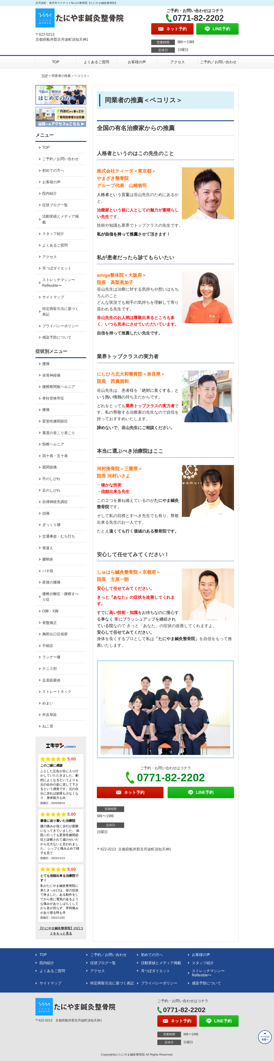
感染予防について (56, 337)
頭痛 (46, 513)
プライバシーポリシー (60, 326)
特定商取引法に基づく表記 (60, 312)
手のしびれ (51, 479)
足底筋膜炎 (51, 680)
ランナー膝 (51, 657)
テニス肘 (49, 669)
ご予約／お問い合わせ (218, 62)
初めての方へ (53, 170)
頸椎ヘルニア (53, 444)
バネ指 (47, 571)
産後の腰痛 (51, 582)
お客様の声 (137, 62)
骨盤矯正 (49, 623)
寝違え (47, 548)
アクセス (177, 62)
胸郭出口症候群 (55, 634)
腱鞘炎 (47, 559)
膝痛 (46, 410)
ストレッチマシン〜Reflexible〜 (58, 283)
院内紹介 (49, 193)
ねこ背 (47, 726)
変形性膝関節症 (55, 421)
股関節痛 (49, 467)
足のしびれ (51, 490)
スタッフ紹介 (53, 234)
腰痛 (46, 364)
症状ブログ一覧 (55, 205)
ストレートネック (56, 692)
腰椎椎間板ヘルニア (58, 387)
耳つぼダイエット (56, 268)
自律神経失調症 (55, 502)
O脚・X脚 (50, 611)
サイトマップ (53, 297)
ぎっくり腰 (51, 525)
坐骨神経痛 (51, 375)
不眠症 (47, 646)
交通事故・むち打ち (58, 536)
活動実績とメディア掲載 (60, 219)
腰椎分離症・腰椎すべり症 (60, 597)
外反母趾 (49, 715)
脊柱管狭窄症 (53, 398)
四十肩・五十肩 (55, 456)
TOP (56, 62)
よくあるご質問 (96, 62)
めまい (47, 703)
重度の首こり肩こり (58, 433)
